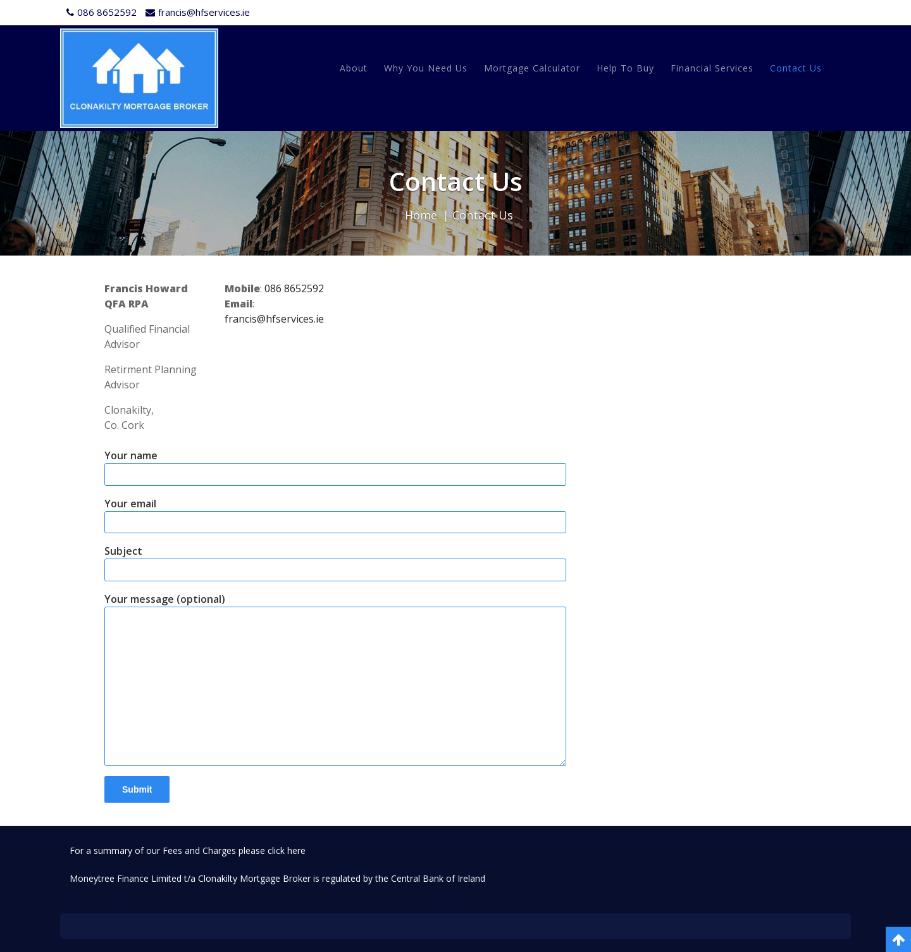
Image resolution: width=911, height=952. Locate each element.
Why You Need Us (426, 68)
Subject (335, 562)
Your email (335, 515)
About (354, 68)
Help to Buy (625, 68)
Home (421, 215)
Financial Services (712, 68)
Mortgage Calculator (532, 68)
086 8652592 (294, 288)
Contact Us (796, 68)
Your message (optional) (335, 679)
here (296, 850)
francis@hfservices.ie (274, 319)
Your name (335, 467)
